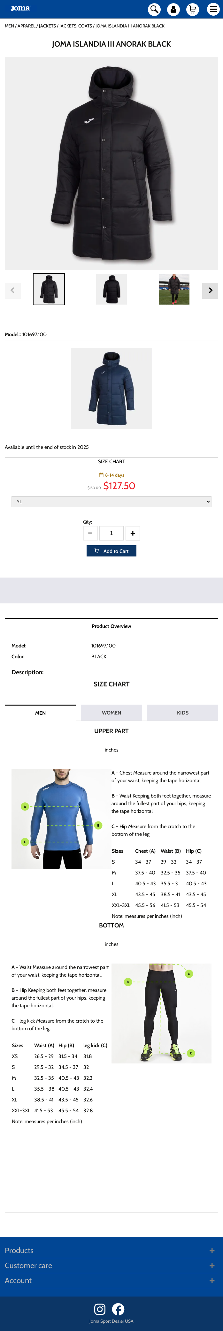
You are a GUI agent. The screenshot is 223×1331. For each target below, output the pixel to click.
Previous (13, 291)
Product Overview (111, 626)
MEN (40, 713)
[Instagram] (102, 1314)
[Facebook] (120, 1314)
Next (210, 291)
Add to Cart (115, 551)
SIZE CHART (111, 461)
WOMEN (111, 713)
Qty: (87, 522)
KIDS (182, 713)
